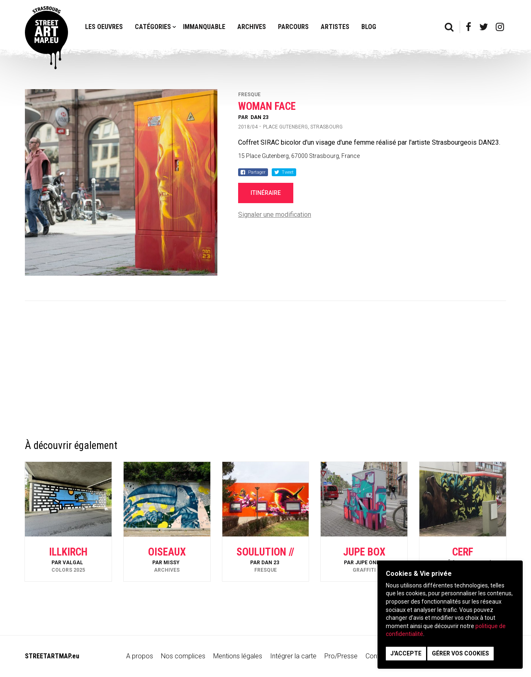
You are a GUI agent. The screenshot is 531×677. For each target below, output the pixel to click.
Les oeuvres (104, 27)
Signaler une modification (274, 214)
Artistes (335, 27)
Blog (368, 27)
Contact (377, 656)
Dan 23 (259, 117)
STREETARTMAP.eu (52, 656)
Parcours (293, 27)
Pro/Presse (341, 656)
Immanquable (204, 27)
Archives (251, 27)
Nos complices (183, 656)
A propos (139, 656)
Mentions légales (237, 656)
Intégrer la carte (293, 656)
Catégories (153, 27)
